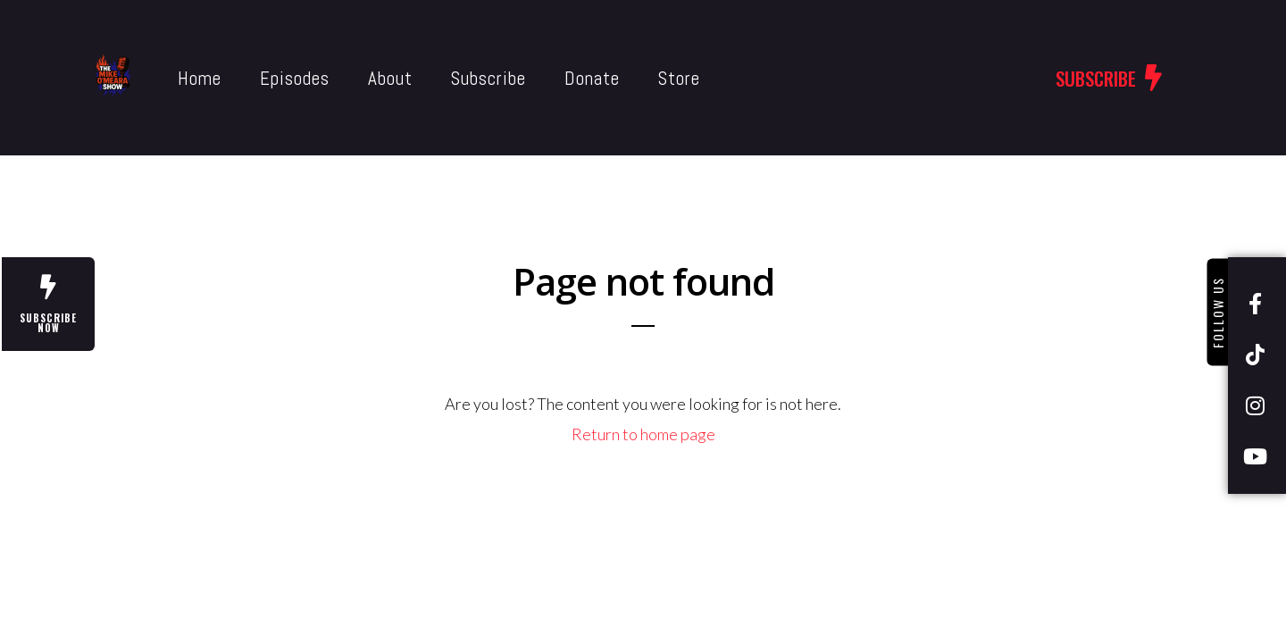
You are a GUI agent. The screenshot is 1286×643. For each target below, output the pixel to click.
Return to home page (643, 434)
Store (640, 78)
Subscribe (449, 78)
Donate (552, 78)
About (351, 78)
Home (160, 78)
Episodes (255, 78)
